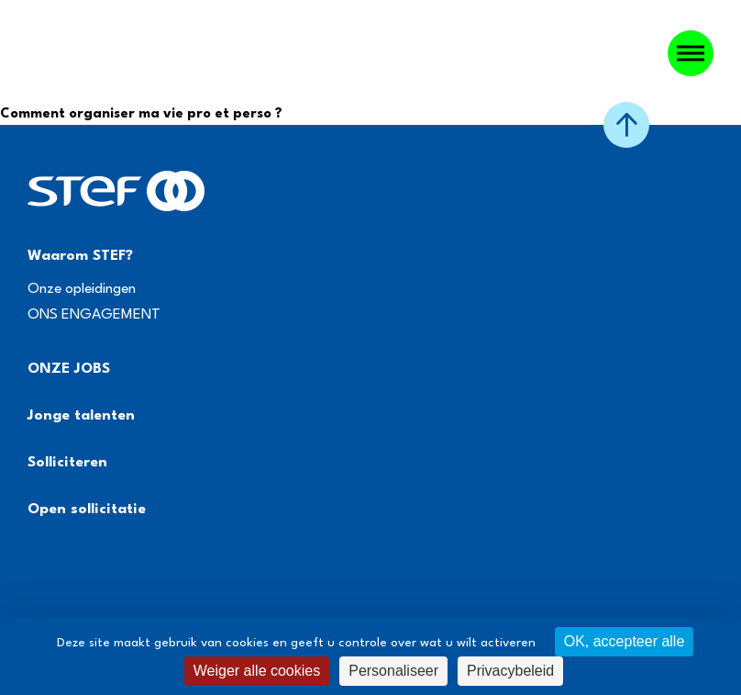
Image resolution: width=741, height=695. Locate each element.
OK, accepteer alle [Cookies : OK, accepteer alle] (624, 641)
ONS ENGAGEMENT (94, 315)
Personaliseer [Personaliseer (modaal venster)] (393, 670)
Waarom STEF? (80, 256)
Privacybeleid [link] (510, 670)
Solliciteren (67, 462)
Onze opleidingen (82, 289)
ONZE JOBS (69, 369)
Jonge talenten (81, 416)
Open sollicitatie (87, 509)
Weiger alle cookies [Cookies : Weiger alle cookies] (257, 670)
